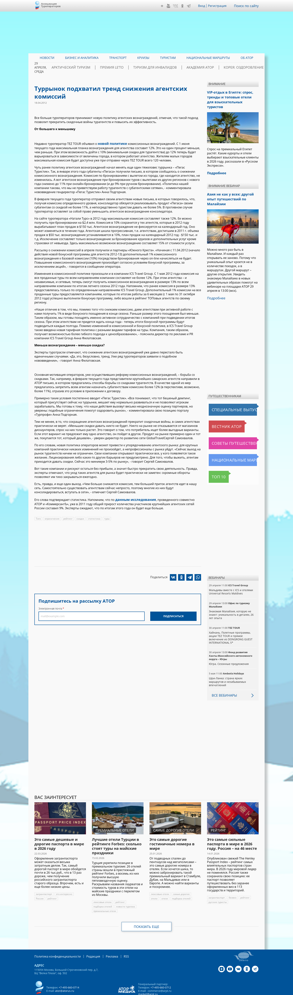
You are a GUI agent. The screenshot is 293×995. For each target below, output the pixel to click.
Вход (204, 6)
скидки (80, 517)
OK (185, 6)
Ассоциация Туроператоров (51, 5)
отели (154, 883)
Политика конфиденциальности (54, 941)
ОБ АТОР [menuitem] (247, 58)
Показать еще (146, 912)
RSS (117, 941)
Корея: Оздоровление (241, 67)
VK (178, 6)
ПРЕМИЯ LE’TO (131, 67)
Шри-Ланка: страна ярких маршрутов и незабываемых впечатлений (227, 667)
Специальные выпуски (226, 394)
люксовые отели (102, 887)
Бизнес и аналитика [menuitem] (81, 58)
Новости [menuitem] (47, 58)
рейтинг (67, 517)
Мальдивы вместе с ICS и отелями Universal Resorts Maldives (230, 576)
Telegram (191, 6)
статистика (93, 517)
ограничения (52, 517)
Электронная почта (50, 607)
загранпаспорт (44, 879)
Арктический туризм (98, 67)
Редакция (87, 941)
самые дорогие (181, 879)
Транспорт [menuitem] (118, 58)
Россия (79, 879)
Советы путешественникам (229, 428)
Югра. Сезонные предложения (228, 649)
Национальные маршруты (228, 445)
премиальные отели (104, 896)
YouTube (171, 6)
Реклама (104, 941)
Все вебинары (223, 680)
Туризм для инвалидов (167, 67)
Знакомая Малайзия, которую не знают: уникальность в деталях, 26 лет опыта (231, 600)
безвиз (232, 882)
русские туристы (217, 887)
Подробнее (215, 283)
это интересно (64, 879)
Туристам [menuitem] (168, 58)
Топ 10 (214, 462)
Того (38, 517)
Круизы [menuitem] (143, 58)
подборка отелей (102, 891)
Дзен (165, 6)
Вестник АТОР (219, 411)
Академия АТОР (205, 67)
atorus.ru (224, 991)
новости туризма (125, 891)
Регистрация (220, 6)
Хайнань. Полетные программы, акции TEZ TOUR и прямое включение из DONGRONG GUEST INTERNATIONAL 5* (230, 623)
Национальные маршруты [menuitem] (208, 58)
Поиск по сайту (248, 6)
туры (105, 517)
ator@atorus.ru (64, 975)
